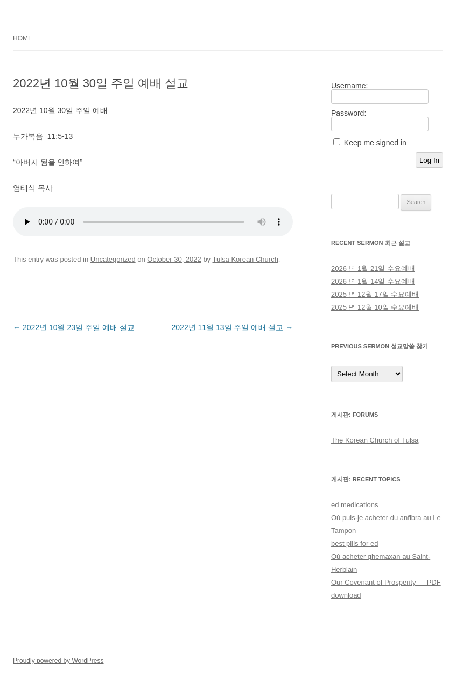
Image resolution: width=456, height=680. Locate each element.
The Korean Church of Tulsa (375, 440)
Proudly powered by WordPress (58, 660)
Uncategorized (113, 259)
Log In (429, 160)
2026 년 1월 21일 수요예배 (373, 268)
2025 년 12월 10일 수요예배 (375, 307)
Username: (349, 85)
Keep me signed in (375, 142)
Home (22, 38)
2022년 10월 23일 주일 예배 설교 (74, 327)
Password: (348, 113)
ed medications (354, 505)
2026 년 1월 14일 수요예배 (373, 281)
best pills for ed (354, 543)
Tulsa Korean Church (245, 259)
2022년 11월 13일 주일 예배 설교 (232, 327)
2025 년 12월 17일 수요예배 (375, 294)
